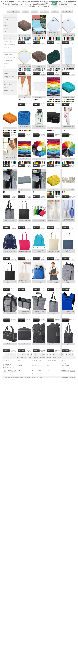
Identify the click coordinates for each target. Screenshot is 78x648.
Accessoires (7, 41)
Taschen (6, 67)
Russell (55, 11)
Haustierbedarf (8, 54)
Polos (48, 365)
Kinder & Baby (7, 35)
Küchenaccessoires (9, 57)
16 (47, 354)
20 (59, 354)
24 (72, 354)
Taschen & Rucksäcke (9, 70)
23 (69, 354)
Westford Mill (66, 11)
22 (66, 354)
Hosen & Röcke (8, 84)
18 (53, 354)
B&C (25, 11)
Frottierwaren (7, 38)
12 (34, 354)
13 (37, 354)
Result (34, 11)
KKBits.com (71, 377)
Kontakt (20, 363)
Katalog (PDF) (65, 363)
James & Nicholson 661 (38, 373)
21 (63, 354)
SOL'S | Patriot (36, 363)
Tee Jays (44, 11)
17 (50, 354)
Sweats (49, 370)
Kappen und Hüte (8, 16)
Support (20, 365)
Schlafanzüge (8, 60)
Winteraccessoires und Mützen (9, 77)
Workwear (6, 87)
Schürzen (6, 63)
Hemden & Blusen (8, 90)
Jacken (5, 32)
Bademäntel (7, 47)
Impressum (21, 368)
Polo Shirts (6, 22)
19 (56, 354)
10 (28, 354)
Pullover (6, 28)
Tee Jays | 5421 (36, 365)
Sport (5, 81)
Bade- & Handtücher (9, 44)
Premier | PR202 (36, 368)
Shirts (48, 368)
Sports (48, 373)
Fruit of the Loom (13, 11)
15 (44, 354)
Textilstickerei (65, 365)
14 (40, 354)
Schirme (6, 73)
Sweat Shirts (7, 25)
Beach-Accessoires (9, 51)
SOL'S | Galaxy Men (37, 370)
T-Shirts (6, 19)
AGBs (19, 370)
